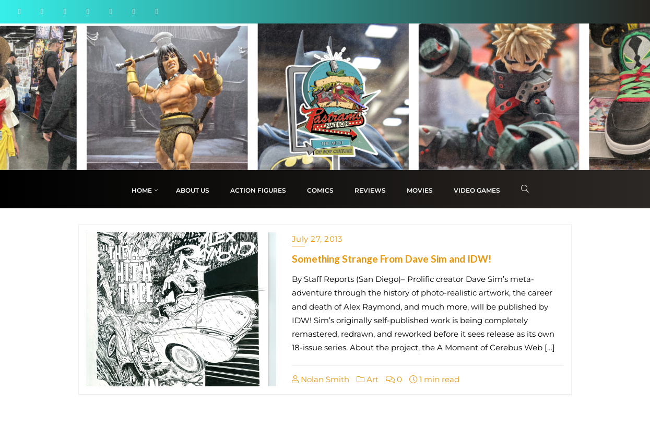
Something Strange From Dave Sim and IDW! (391, 259)
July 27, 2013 (317, 239)
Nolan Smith (320, 379)
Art (368, 379)
